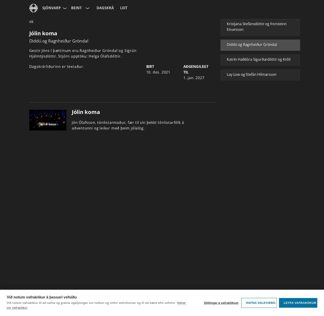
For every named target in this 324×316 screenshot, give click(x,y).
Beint (76, 7)
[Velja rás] (87, 8)
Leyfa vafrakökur (300, 303)
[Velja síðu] (64, 8)
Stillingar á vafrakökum (221, 303)
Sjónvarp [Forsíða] (51, 7)
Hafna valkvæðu (260, 303)
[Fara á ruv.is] (33, 8)
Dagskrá (105, 7)
